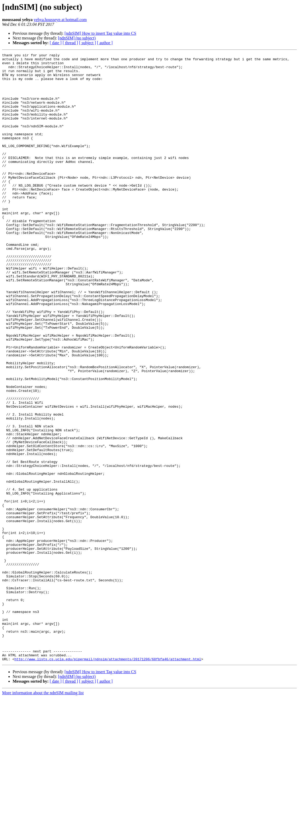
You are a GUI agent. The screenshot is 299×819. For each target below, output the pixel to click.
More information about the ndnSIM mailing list (43, 814)
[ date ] (56, 43)
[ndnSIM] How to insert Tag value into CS (100, 33)
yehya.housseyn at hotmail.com (60, 19)
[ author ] (105, 43)
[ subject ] (87, 43)
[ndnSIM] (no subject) (76, 38)
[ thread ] (70, 43)
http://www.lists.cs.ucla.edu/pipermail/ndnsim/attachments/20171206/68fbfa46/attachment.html (107, 780)
